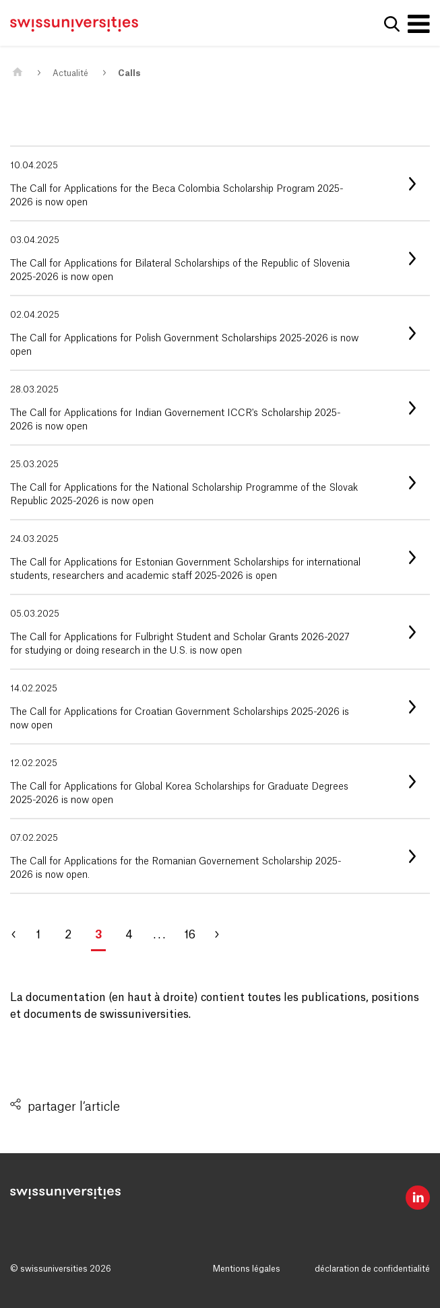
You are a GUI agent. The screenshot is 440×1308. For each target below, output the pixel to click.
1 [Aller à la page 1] (38, 935)
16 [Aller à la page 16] (189, 935)
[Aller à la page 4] (222, 935)
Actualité (70, 73)
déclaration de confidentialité (372, 1269)
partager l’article (74, 1107)
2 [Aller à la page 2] (68, 935)
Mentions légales (246, 1269)
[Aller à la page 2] (20, 935)
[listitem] (220, 183)
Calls (129, 73)
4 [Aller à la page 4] (129, 935)
